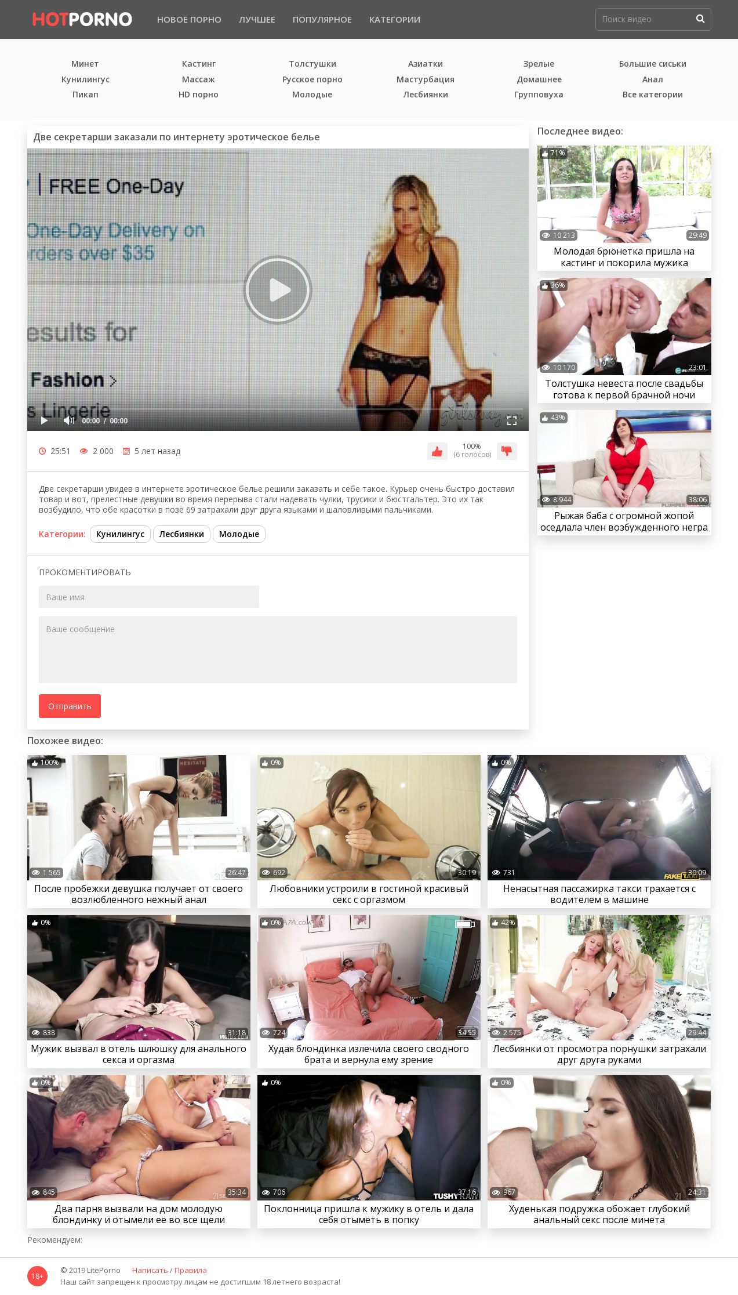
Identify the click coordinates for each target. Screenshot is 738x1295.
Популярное (322, 19)
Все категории (653, 95)
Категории (394, 19)
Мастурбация (426, 80)
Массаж (198, 80)
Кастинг (199, 64)
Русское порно (312, 80)
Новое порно (189, 19)
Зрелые (538, 64)
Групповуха (539, 95)
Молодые (312, 95)
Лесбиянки (425, 95)
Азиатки (425, 64)
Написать (150, 1270)
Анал (652, 80)
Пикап (85, 95)
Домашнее (539, 80)
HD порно (199, 95)
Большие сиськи (652, 64)
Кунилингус (85, 80)
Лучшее (257, 19)
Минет (85, 64)
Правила (190, 1270)
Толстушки (312, 64)
